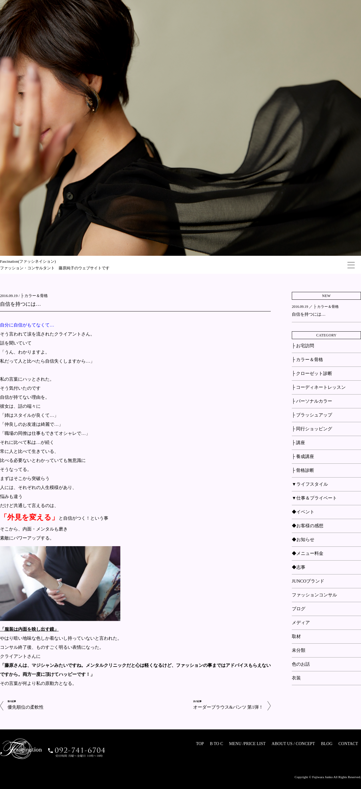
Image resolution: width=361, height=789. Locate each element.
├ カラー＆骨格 (34, 295)
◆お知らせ (303, 539)
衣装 (296, 678)
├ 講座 (298, 442)
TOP (200, 743)
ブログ (298, 608)
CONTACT (348, 743)
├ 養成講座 (303, 456)
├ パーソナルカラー (312, 401)
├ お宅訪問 (303, 345)
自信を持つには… (20, 304)
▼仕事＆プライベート (314, 498)
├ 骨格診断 (303, 470)
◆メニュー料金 (307, 553)
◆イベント (303, 511)
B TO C (216, 743)
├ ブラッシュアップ (312, 415)
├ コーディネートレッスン (319, 387)
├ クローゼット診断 (312, 373)
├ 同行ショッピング (312, 428)
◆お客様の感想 (307, 525)
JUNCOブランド (308, 581)
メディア (301, 622)
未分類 (298, 650)
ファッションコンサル (314, 595)
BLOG (326, 743)
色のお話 (301, 664)
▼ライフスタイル (310, 484)
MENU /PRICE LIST (247, 743)
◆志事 (298, 567)
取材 (296, 636)
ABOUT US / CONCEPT (293, 743)
